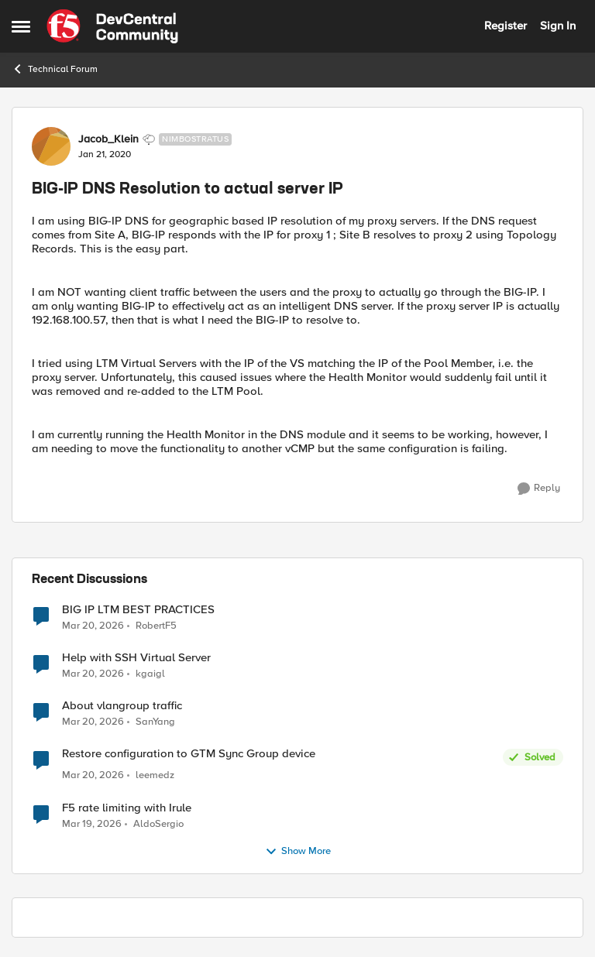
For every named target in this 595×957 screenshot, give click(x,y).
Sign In (558, 26)
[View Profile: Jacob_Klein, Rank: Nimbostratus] (51, 146)
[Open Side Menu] (21, 26)
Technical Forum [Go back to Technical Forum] (55, 69)
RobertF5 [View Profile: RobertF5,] (156, 625)
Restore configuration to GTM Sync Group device (188, 753)
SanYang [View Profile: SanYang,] (155, 722)
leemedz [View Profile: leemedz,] (155, 775)
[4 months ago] (93, 625)
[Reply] (538, 488)
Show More (298, 852)
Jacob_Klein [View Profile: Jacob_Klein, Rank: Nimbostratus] (108, 139)
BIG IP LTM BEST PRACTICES (138, 609)
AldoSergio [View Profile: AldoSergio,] (158, 823)
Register (505, 26)
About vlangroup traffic (122, 705)
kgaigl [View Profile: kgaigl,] (150, 674)
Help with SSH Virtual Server (136, 657)
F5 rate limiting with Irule (126, 808)
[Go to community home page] (112, 26)
